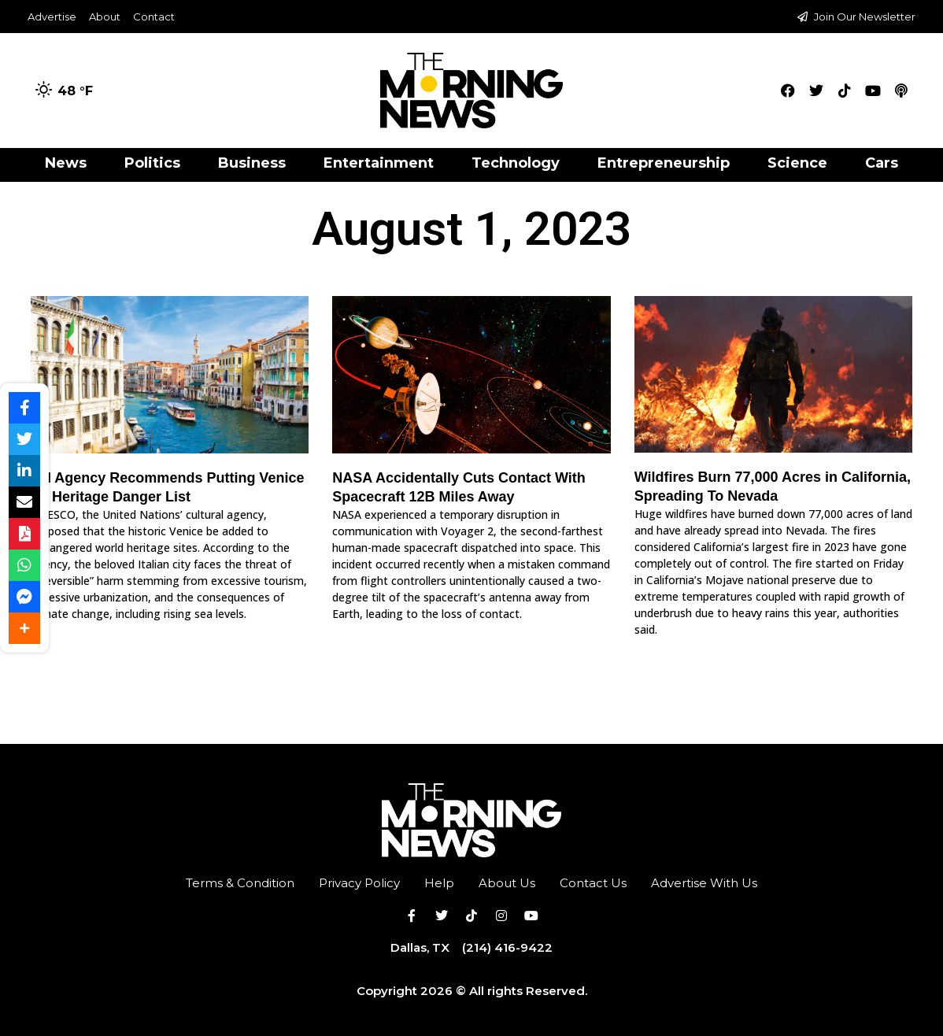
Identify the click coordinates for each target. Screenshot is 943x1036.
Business (252, 163)
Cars (881, 163)
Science (797, 163)
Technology (516, 163)
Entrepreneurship (663, 163)
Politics (152, 163)
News (66, 163)
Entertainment (379, 163)
